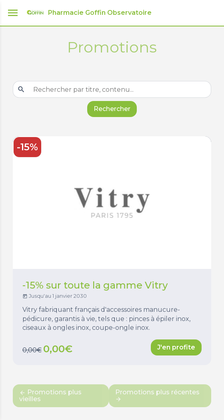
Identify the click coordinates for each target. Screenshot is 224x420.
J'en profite (176, 347)
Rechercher (112, 109)
